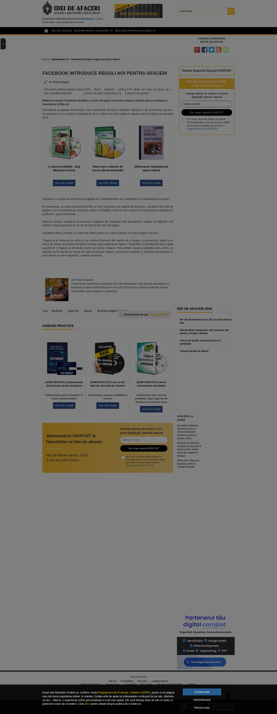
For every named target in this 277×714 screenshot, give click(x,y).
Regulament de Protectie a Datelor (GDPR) (124, 692)
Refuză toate (201, 707)
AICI (87, 703)
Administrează (202, 699)
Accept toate (201, 691)
